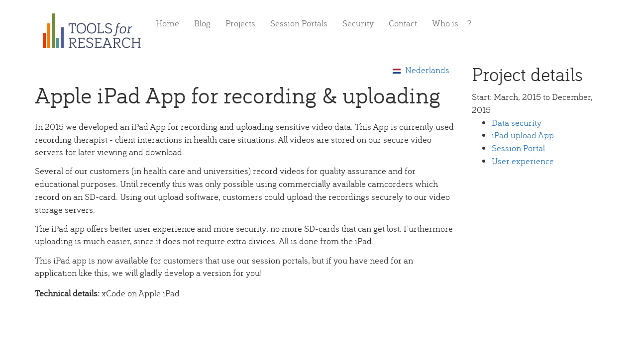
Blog (202, 23)
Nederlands (421, 70)
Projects (240, 23)
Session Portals (298, 23)
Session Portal (518, 148)
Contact (403, 23)
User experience (523, 161)
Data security (516, 122)
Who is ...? (451, 23)
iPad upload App (523, 135)
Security (358, 23)
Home (167, 23)
